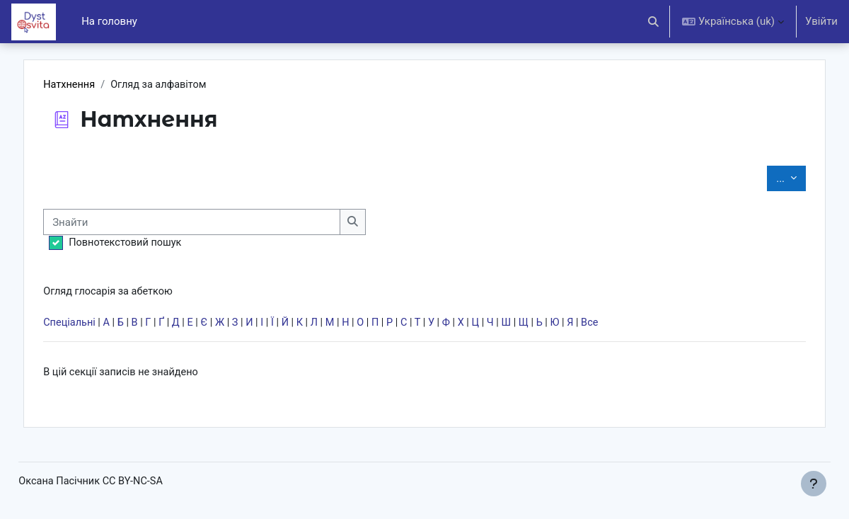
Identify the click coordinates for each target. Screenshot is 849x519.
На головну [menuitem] (109, 21)
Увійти (821, 21)
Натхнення (100, 85)
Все (638, 325)
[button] (654, 21)
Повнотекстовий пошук (157, 243)
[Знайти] (224, 223)
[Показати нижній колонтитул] (813, 483)
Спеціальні (100, 325)
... (761, 178)
